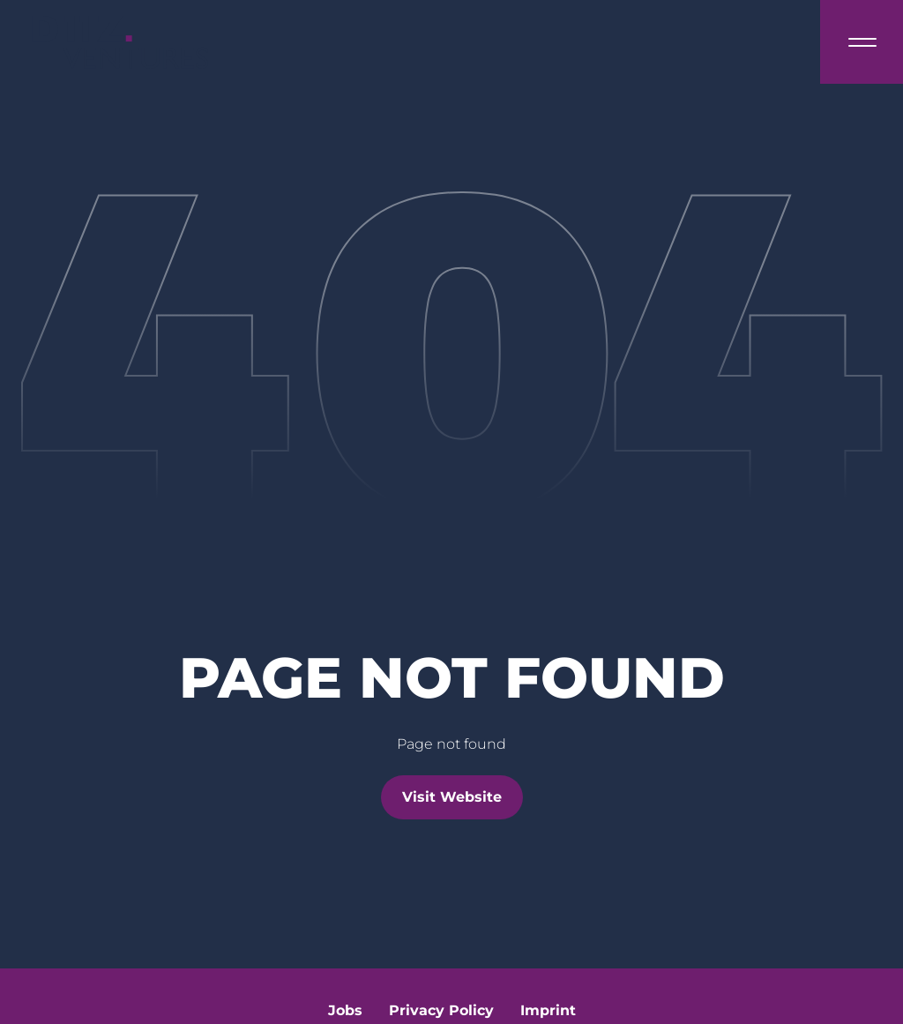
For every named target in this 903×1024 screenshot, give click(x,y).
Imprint (548, 1010)
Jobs (345, 1010)
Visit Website (452, 797)
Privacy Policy (441, 1010)
